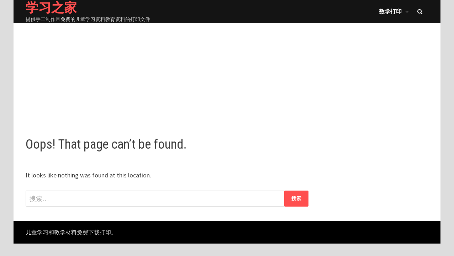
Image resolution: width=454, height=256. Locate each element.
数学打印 (390, 11)
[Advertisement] (227, 73)
